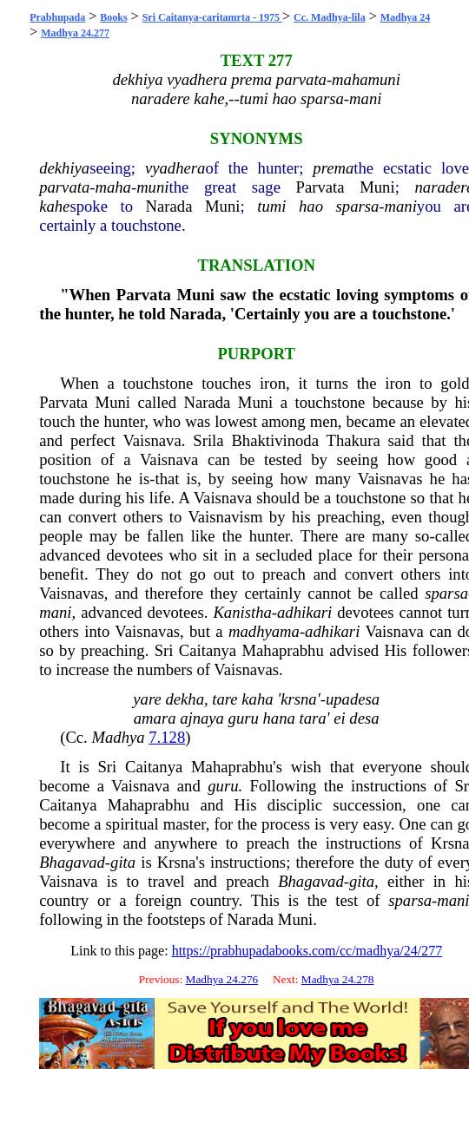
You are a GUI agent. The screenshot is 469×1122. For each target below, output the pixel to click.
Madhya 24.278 (337, 979)
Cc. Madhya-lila (330, 17)
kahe (54, 206)
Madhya (117, 737)
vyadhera (175, 168)
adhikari (304, 612)
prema (333, 168)
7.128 (167, 737)
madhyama (264, 631)
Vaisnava (151, 440)
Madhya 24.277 (75, 33)
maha (112, 187)
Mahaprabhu (282, 650)
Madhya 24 (405, 17)
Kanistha (242, 612)
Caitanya (207, 650)
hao (311, 206)
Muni (377, 187)
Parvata (320, 187)
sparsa (358, 206)
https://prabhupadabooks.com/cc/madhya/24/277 (307, 950)
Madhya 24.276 (222, 979)
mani (401, 206)
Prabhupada (57, 17)
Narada (169, 206)
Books (113, 17)
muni (152, 187)
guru (223, 786)
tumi (271, 206)
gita (122, 862)
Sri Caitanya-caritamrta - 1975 (212, 17)
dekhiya (64, 168)
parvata (64, 187)
